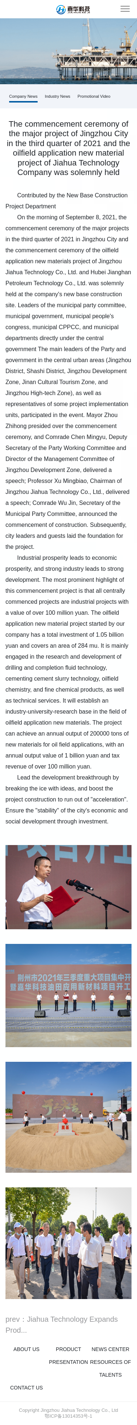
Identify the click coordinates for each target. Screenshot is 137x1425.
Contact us (26, 1388)
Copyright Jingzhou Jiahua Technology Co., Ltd (68, 1410)
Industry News (58, 96)
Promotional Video (93, 96)
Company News (23, 96)
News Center (110, 1349)
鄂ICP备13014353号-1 (68, 1416)
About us (26, 1349)
